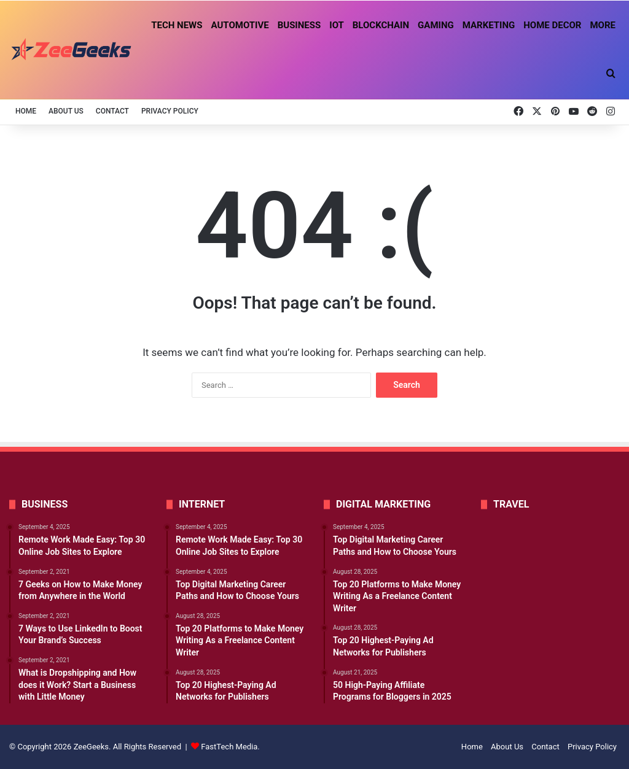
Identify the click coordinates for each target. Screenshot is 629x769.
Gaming (436, 25)
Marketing (489, 25)
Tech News (176, 25)
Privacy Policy (169, 111)
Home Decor (552, 25)
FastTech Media (229, 746)
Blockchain (381, 25)
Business (299, 25)
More (602, 25)
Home (25, 111)
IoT (336, 25)
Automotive (239, 25)
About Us (66, 111)
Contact (112, 111)
